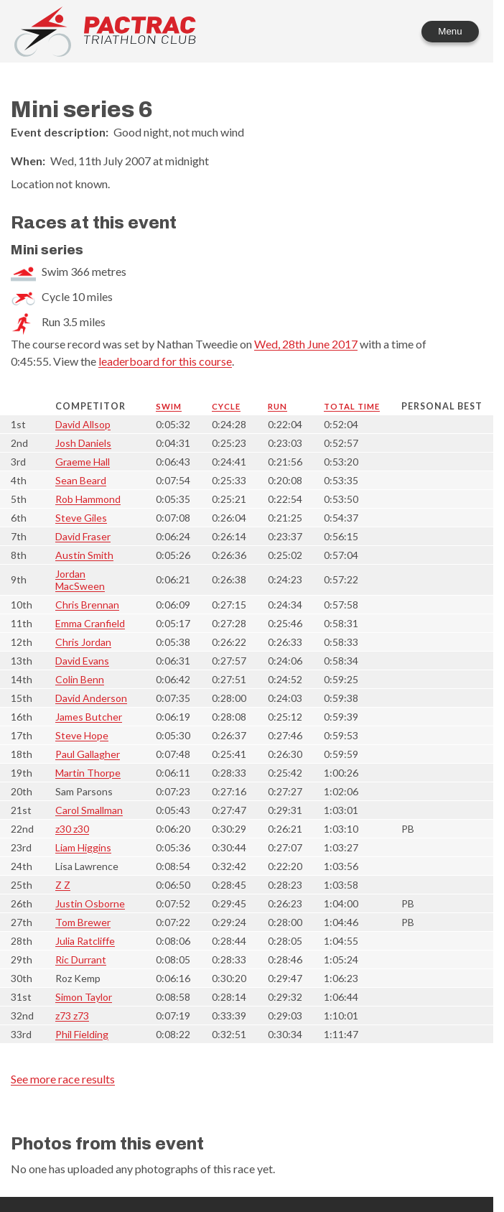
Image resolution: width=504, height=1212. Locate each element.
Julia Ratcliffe (85, 941)
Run (277, 406)
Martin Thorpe (88, 773)
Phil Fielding (81, 1034)
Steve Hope (81, 735)
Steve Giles (81, 518)
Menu (450, 31)
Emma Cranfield (90, 623)
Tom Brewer (83, 922)
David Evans (82, 660)
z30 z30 (72, 829)
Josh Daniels (83, 443)
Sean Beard (80, 480)
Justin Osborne (90, 903)
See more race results (63, 1079)
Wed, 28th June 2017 (306, 344)
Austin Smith (84, 555)
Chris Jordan (83, 642)
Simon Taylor (83, 997)
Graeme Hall (82, 461)
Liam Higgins (83, 847)
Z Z (62, 885)
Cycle (226, 406)
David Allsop (83, 424)
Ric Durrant (80, 959)
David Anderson (91, 698)
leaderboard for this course (165, 361)
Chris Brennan (87, 604)
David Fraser (83, 536)
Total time (352, 406)
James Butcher (88, 717)
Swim (169, 406)
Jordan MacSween (80, 580)
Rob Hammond (88, 499)
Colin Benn (79, 679)
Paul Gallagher (87, 754)
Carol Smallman (89, 810)
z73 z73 (72, 1015)
